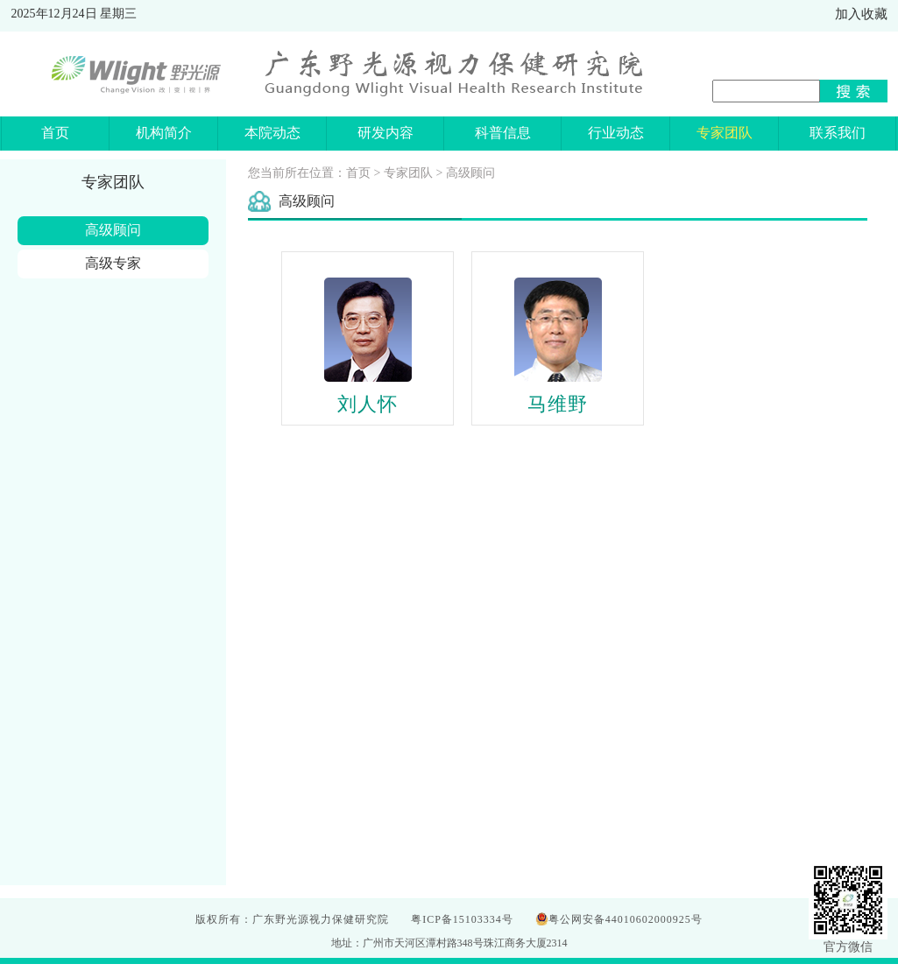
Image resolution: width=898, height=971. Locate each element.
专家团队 (408, 172)
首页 (358, 172)
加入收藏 (861, 14)
